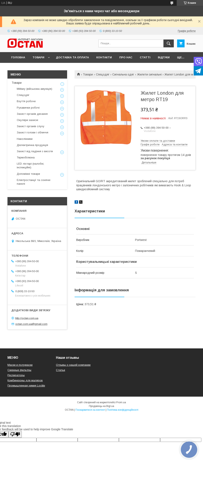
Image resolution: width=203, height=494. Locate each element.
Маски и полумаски (20, 364)
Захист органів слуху (30, 126)
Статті (145, 57)
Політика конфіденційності (122, 409)
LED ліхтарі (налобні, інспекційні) (30, 165)
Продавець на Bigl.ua (101, 406)
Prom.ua (121, 402)
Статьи (60, 370)
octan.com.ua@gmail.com (31, 323)
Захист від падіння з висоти (35, 151)
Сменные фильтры (19, 370)
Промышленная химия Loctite (26, 385)
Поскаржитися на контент (90, 409)
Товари (38, 57)
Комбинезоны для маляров (25, 380)
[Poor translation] (15, 434)
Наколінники (25, 138)
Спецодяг (102, 74)
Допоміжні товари (28, 173)
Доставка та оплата (72, 57)
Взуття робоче (26, 101)
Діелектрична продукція (32, 145)
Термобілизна (26, 157)
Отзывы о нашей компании (73, 364)
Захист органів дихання (32, 113)
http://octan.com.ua (26, 317)
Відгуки (164, 57)
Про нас (125, 57)
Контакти (104, 57)
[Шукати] (168, 43)
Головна (18, 57)
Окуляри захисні (27, 120)
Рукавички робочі (28, 107)
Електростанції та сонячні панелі (33, 181)
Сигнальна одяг (123, 74)
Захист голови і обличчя (32, 132)
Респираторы (16, 375)
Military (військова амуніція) (34, 88)
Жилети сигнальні (149, 74)
